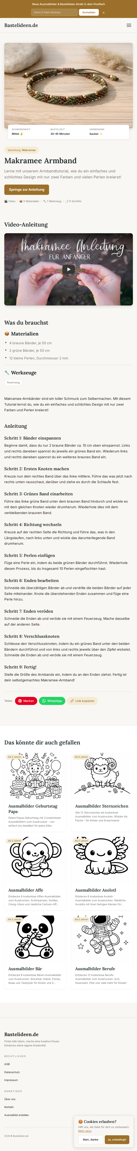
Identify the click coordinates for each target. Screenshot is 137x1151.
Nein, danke (90, 1139)
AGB (7, 1064)
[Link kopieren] (82, 701)
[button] (68, 269)
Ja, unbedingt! (117, 1139)
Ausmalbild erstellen (16, 1115)
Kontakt (9, 1107)
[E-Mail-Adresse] (54, 12)
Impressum (11, 1080)
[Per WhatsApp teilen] (52, 701)
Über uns (9, 1099)
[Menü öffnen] (129, 25)
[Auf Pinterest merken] (26, 701)
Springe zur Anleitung (26, 189)
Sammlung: (22, 150)
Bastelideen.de (21, 25)
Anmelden (88, 12)
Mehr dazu (85, 1130)
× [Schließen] (103, 12)
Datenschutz (12, 1072)
